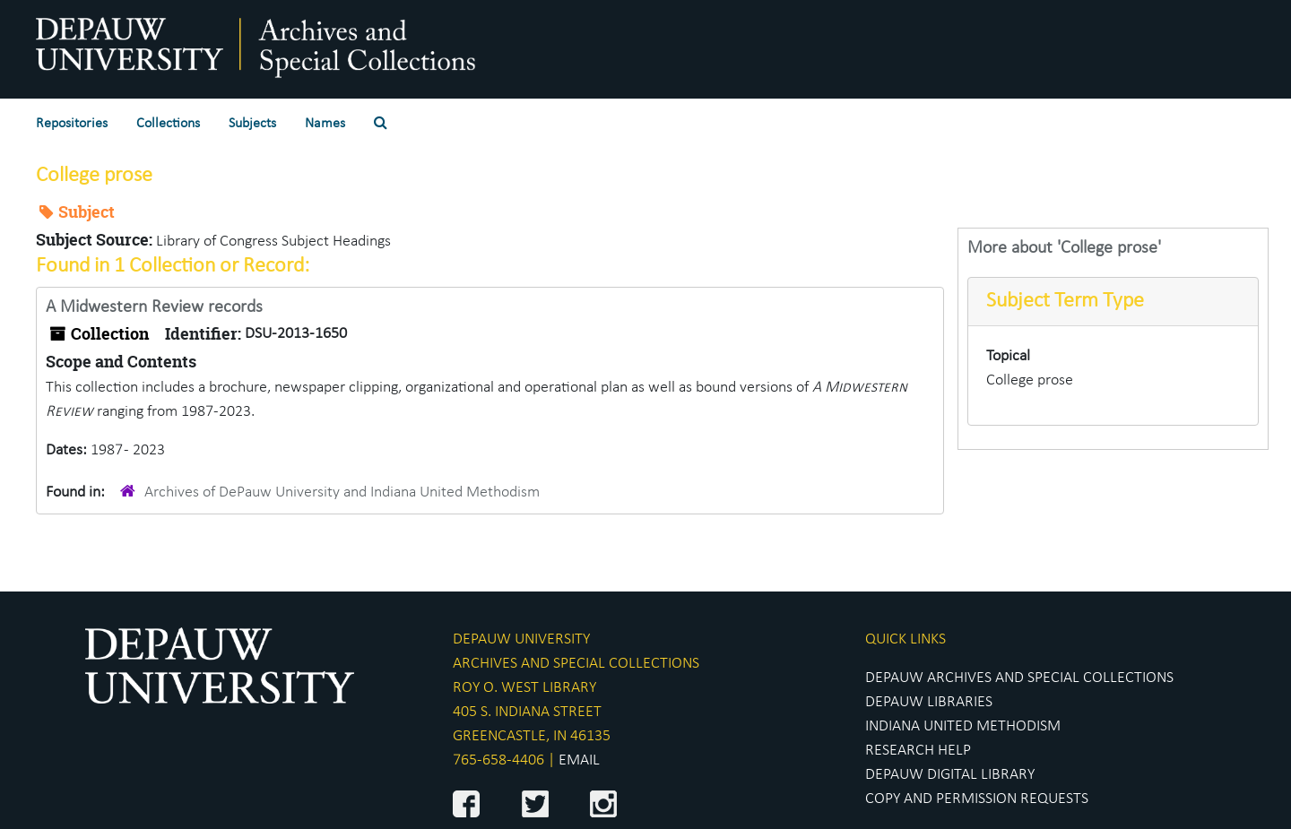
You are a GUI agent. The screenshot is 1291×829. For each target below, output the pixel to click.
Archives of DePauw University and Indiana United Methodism (342, 492)
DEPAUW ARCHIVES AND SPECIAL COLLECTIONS (1019, 678)
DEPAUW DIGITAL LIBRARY (950, 774)
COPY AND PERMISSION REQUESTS (976, 798)
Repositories (72, 124)
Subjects (252, 124)
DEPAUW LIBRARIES (928, 702)
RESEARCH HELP (918, 750)
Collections (168, 124)
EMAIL (579, 760)
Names (325, 124)
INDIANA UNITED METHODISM (963, 726)
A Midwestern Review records (154, 307)
